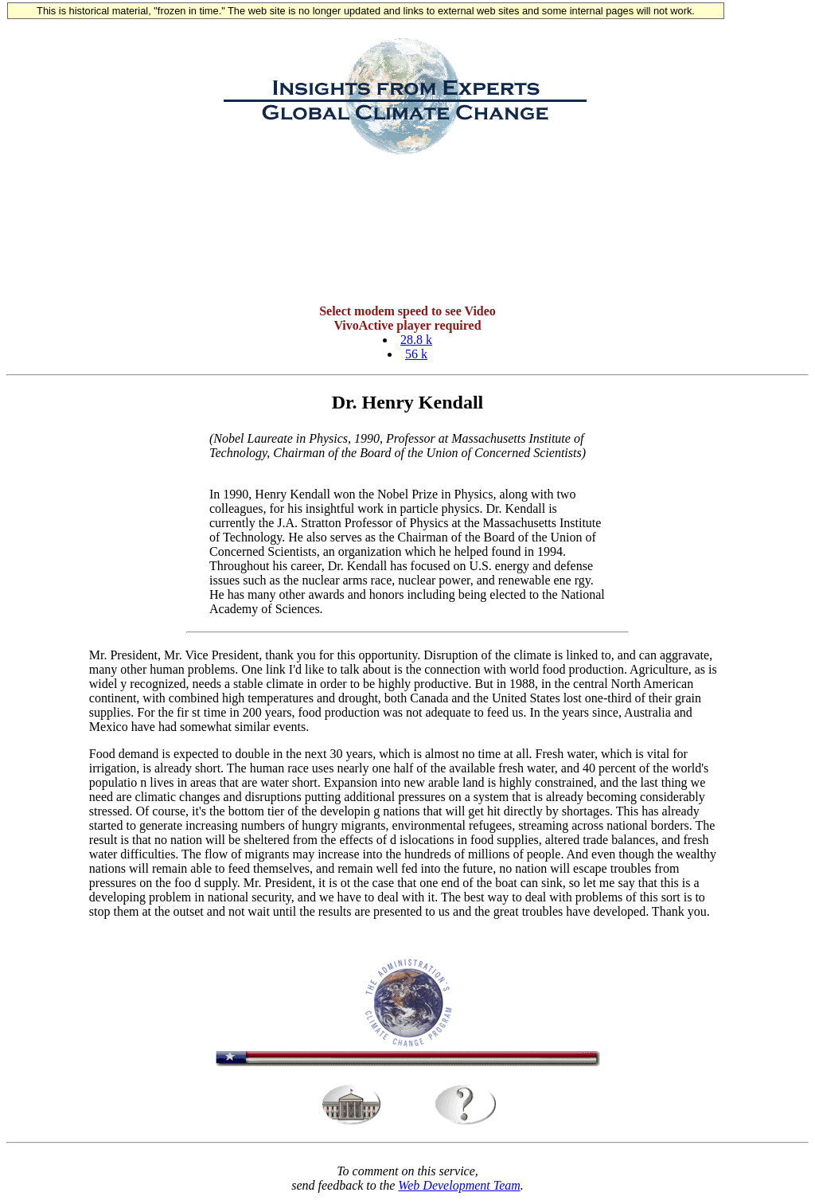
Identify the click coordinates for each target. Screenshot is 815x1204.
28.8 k (416, 342)
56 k (416, 356)
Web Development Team (459, 1190)
